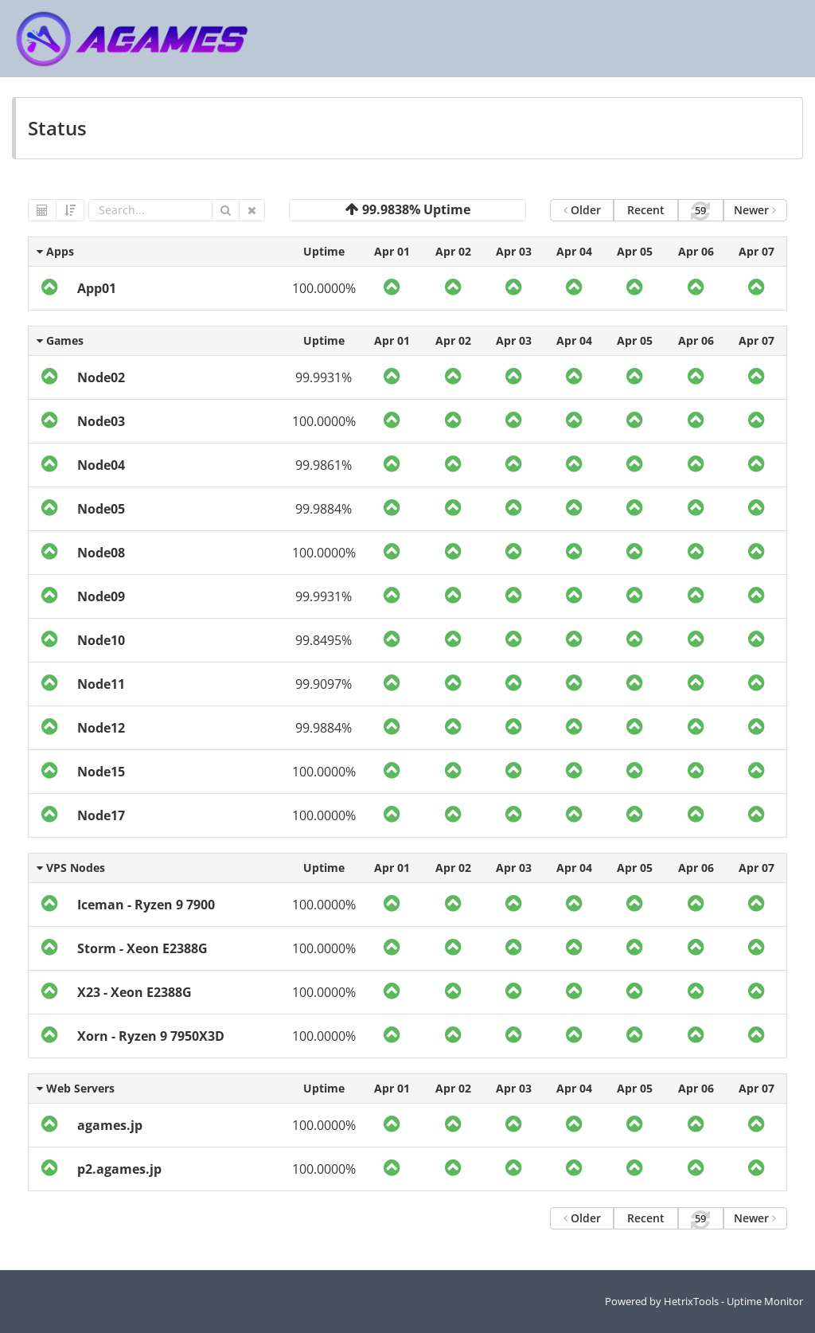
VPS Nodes (71, 867)
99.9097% (323, 684)
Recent (646, 209)
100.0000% (324, 288)
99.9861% (323, 465)
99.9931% (323, 377)
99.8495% (323, 640)
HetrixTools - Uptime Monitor (733, 1301)
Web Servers (76, 1088)
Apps (55, 251)
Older (582, 209)
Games (60, 340)
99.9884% (323, 509)
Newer (755, 209)
